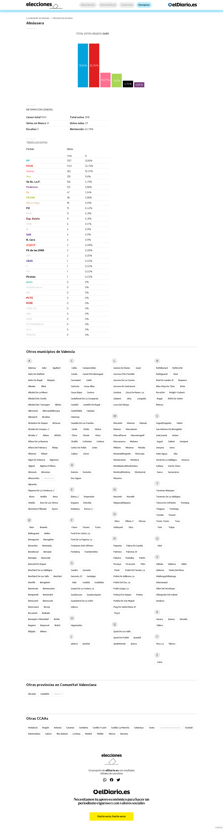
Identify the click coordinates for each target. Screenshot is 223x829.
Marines (117, 429)
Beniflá (31, 582)
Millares (117, 447)
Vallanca (172, 564)
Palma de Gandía (134, 545)
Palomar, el (131, 552)
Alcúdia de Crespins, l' (38, 429)
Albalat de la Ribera (37, 392)
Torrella (160, 515)
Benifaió (58, 576)
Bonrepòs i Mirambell (38, 619)
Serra (172, 447)
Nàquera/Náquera (122, 502)
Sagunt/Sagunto (163, 423)
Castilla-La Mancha (120, 727)
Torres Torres (162, 521)
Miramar (130, 447)
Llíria (129, 398)
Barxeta (43, 527)
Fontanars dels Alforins (82, 545)
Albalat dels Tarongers (39, 404)
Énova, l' (88, 509)
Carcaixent (76, 380)
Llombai (117, 392)
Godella (86, 582)
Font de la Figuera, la (81, 539)
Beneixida (47, 545)
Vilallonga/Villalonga (166, 576)
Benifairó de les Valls (38, 576)
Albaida (31, 386)
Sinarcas (185, 460)
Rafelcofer (177, 368)
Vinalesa (160, 601)
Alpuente (32, 484)
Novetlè (130, 496)
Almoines (45, 472)
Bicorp (47, 607)
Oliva (116, 521)
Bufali (57, 619)
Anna (55, 496)
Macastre (117, 423)
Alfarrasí (32, 453)
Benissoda (48, 601)
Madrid (88, 733)
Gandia (74, 570)
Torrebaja (174, 509)
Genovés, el (76, 576)
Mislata (141, 447)
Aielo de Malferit (36, 374)
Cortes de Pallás (79, 447)
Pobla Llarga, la (121, 588)
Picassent (130, 564)
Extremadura (34, 733)
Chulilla (74, 441)
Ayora (55, 509)
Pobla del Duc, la (121, 582)
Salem (180, 423)
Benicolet (45, 558)
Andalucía (33, 727)
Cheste (86, 435)
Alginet (31, 466)
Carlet (89, 380)
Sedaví (175, 435)
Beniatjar (32, 558)
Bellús (47, 533)
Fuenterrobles (91, 552)
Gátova (74, 607)
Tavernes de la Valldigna (168, 496)
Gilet (74, 582)
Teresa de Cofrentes (166, 502)
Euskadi (189, 727)
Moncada (139, 453)
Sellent (171, 441)
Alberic (58, 404)
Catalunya (138, 727)
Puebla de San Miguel (123, 601)
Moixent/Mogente (122, 453)
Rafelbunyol (162, 368)
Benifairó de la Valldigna (40, 570)
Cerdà (74, 429)
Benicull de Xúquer (37, 564)
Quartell (137, 637)
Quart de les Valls (122, 631)
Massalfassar (119, 435)
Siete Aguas (161, 453)
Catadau (91, 411)
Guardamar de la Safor (82, 601)
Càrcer (86, 453)
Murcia (112, 733)
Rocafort (160, 392)
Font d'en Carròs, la (80, 533)
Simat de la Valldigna (166, 460)
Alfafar (57, 435)
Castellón (44, 694)
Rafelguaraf (162, 374)
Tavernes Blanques (165, 490)
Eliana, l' (75, 496)
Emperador (89, 496)
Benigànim (45, 582)
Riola (182, 386)
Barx (32, 527)
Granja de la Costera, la (82, 588)
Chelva (98, 429)
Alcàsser (56, 423)
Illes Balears (62, 733)
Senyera (160, 447)
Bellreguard (33, 533)
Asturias (58, 727)
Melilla (100, 733)
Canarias (70, 727)
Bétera (43, 631)
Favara (86, 527)
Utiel (159, 545)
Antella (31, 502)
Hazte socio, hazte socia (111, 816)
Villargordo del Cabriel (166, 594)
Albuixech (32, 417)
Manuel (143, 423)
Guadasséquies (94, 594)
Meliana (134, 441)
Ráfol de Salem (175, 398)
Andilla (43, 496)
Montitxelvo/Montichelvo (125, 466)
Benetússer (33, 552)
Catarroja (75, 417)
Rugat (159, 398)
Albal (43, 386)
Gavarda (87, 570)
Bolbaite (46, 613)
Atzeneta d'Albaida (37, 509)
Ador (44, 368)
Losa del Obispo (121, 404)
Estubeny (75, 509)
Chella (86, 429)
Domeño (87, 472)
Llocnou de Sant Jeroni (124, 386)
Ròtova (159, 404)
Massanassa (119, 441)
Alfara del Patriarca (37, 447)
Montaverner (119, 460)
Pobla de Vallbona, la (123, 576)
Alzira (31, 496)
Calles (74, 368)
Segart (160, 441)
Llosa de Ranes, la (135, 392)
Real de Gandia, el (165, 380)
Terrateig (185, 502)
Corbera (100, 441)
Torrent (171, 515)
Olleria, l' (129, 521)
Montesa (135, 460)
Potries (139, 594)
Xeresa (171, 619)
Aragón (45, 727)
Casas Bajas (76, 392)
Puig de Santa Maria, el (124, 607)
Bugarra (32, 625)
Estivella (87, 502)
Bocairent (32, 613)
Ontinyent (118, 527)
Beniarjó (48, 552)
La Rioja (76, 733)
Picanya (117, 564)
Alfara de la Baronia (38, 441)
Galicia (48, 733)
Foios (98, 527)
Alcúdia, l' (33, 435)
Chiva (97, 435)
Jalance (74, 643)
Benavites (33, 545)
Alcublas (46, 417)
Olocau (142, 521)
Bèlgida (31, 631)
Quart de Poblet (121, 637)
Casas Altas (89, 386)
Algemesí (54, 460)
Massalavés (131, 429)
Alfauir (44, 453)
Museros (117, 478)
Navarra (124, 733)
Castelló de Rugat (91, 404)
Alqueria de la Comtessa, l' (41, 490)
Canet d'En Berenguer (93, 374)
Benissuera (33, 607)
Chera (74, 435)
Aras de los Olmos (49, 502)
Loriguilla (141, 398)
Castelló (74, 404)
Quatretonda (119, 643)
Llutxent (117, 398)
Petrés (142, 558)
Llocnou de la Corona (124, 380)
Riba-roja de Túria (165, 386)
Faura (74, 527)
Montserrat (140, 472)
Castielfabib (76, 411)
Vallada (159, 564)
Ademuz (32, 368)
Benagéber (48, 539)
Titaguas (160, 509)
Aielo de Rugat (35, 380)
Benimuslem (49, 588)
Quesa (134, 643)
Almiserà (32, 472)
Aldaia (46, 435)
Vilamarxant (162, 582)
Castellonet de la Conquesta (84, 398)
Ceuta (151, 727)
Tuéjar (171, 527)
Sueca (160, 472)
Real (176, 374)
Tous (177, 521)
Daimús (74, 472)
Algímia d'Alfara (47, 466)
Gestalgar (91, 576)
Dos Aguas (76, 478)
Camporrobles (89, 368)
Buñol (57, 625)
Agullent (56, 368)
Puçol (117, 613)
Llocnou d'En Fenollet (123, 374)
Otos (131, 527)
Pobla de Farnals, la (135, 570)
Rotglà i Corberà (177, 392)
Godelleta (99, 582)
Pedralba (130, 558)
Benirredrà (48, 594)
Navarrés (117, 496)
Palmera (117, 552)
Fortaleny (75, 552)
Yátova (172, 643)
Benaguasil (33, 539)
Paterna (117, 558)
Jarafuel (86, 643)
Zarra (159, 662)
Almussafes (33, 478)
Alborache (33, 411)
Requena (182, 380)
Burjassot (44, 625)
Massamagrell (137, 435)
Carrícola (75, 386)
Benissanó (33, 601)
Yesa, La (160, 643)
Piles (143, 564)
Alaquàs (51, 380)
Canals (74, 374)
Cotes (94, 447)
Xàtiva (160, 625)
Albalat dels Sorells (37, 398)
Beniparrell (33, 594)
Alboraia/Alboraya (51, 411)
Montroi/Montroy (121, 472)
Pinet (116, 570)
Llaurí (138, 368)
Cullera (74, 453)
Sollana (159, 466)
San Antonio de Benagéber (169, 429)
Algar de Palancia (36, 460)
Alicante (32, 694)
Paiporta (117, 545)
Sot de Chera (174, 466)
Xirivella (183, 619)
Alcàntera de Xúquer (38, 423)
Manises (131, 423)
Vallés (184, 564)
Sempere (184, 441)
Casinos (90, 392)
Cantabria (83, 727)
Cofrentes (87, 441)
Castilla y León (99, 727)
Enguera (75, 502)
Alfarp (55, 447)
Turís (159, 527)
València (160, 570)
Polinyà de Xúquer (122, 594)
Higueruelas (76, 625)
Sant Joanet (161, 435)
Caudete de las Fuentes (82, 423)
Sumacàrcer (173, 472)
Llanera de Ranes (121, 368)
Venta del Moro (176, 570)
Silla (175, 453)
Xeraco (159, 619)
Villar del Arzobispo (165, 588)
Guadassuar (76, 594)
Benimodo (33, 588)
